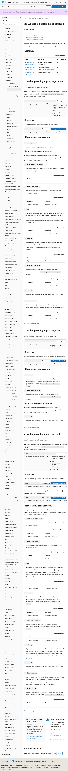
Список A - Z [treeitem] (8, 28)
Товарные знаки (54, 767)
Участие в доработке (40, 765)
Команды (28, 33)
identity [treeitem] (9, 129)
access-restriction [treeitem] (13, 86)
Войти (64, 2)
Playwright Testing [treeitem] (9, 624)
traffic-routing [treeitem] (11, 141)
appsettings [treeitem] (12, 89)
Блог (31, 765)
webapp (41, 18)
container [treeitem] (11, 99)
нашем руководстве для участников (34, 737)
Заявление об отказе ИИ (7, 765)
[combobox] (11, 20)
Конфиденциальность (54, 765)
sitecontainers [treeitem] (10, 138)
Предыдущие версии (22, 765)
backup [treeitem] (10, 92)
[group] (45, 109)
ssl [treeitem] (9, 108)
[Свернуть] (20, 17)
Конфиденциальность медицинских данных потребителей (16, 767)
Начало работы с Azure (59, 7)
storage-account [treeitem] (13, 111)
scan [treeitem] (8, 135)
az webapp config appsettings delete (35, 35)
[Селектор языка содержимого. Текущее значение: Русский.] (5, 761)
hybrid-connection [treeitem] (12, 126)
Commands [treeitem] (9, 59)
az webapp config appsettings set (34, 39)
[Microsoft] (3, 2)
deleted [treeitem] (9, 120)
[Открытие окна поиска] (60, 2)
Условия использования (42, 767)
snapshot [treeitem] (11, 105)
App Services (32, 18)
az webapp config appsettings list (34, 37)
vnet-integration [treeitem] (11, 145)
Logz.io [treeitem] (6, 518)
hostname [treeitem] (11, 102)
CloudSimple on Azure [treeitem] (10, 312)
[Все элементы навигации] (25, 18)
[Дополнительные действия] (65, 18)
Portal (48, 7)
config (46, 18)
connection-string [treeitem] (13, 96)
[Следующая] (56, 2)
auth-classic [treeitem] (10, 77)
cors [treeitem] (8, 117)
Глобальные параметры (32, 323)
